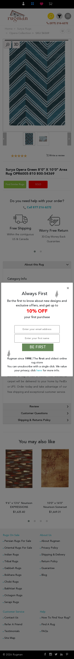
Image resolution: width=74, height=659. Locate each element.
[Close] (37, 288)
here (39, 370)
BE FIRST (38, 347)
